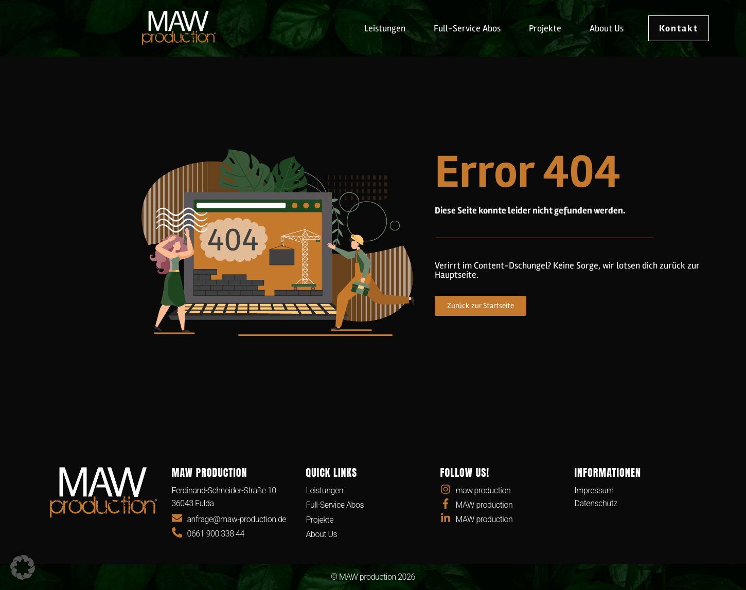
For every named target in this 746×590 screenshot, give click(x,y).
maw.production (483, 490)
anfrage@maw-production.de (237, 519)
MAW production (484, 505)
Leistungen (384, 28)
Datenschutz (596, 503)
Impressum (594, 490)
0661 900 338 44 (215, 534)
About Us (607, 28)
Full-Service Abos (467, 28)
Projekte (545, 28)
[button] (22, 567)
